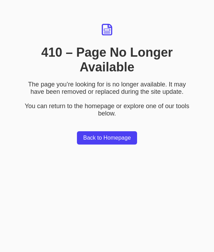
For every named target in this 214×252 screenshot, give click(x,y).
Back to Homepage (107, 138)
